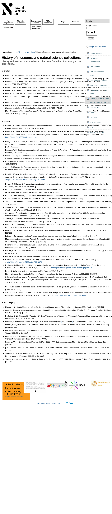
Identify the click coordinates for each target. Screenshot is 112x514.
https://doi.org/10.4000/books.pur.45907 (71, 295)
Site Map (41, 403)
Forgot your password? (96, 47)
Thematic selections (27, 52)
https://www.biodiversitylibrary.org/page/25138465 (25, 180)
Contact (61, 403)
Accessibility (51, 403)
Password (90, 32)
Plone (69, 403)
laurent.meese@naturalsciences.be (14, 396)
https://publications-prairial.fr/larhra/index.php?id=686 (72, 268)
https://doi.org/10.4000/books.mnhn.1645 (21, 137)
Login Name (91, 26)
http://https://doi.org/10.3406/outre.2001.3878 (24, 262)
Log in (89, 21)
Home (15, 52)
